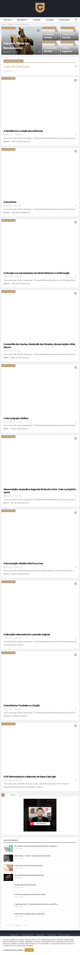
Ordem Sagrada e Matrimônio (68, 51)
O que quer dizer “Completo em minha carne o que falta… (36, 904)
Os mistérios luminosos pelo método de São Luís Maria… (36, 846)
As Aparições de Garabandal (25, 885)
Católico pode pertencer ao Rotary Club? (30, 894)
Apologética (22, 19)
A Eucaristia (10, 202)
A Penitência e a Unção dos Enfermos (23, 131)
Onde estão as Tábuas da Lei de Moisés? (29, 914)
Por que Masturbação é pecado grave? (29, 875)
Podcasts (7, 19)
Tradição (37, 19)
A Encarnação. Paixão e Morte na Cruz (23, 563)
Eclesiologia (64, 935)
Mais (62, 19)
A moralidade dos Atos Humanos (50, 51)
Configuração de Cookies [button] (13, 950)
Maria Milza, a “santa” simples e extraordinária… (33, 856)
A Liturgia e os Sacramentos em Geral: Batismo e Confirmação (36, 273)
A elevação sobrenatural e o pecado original (27, 634)
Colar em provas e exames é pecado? (28, 865)
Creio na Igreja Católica (16, 418)
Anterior (8, 925)
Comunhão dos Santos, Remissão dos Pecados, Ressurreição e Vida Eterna (39, 345)
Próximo (13, 795)
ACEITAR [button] (29, 950)
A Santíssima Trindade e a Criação (22, 705)
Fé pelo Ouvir (7, 71)
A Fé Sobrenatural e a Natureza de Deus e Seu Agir (30, 776)
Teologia (51, 19)
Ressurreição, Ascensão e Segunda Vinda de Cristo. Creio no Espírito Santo (40, 491)
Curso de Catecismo (8, 28)
